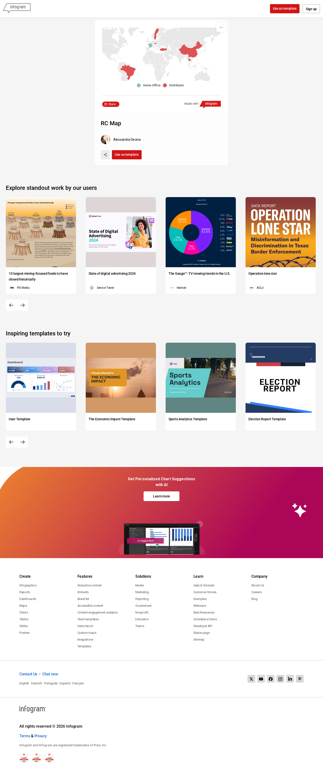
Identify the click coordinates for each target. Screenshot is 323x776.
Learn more (161, 496)
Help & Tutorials (203, 585)
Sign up (311, 9)
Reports (24, 592)
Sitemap (199, 639)
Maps (23, 605)
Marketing (142, 592)
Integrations (85, 639)
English (24, 683)
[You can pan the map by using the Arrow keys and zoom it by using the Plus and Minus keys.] (161, 54)
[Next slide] (22, 305)
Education (142, 619)
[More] (221, 27)
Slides (23, 626)
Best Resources (204, 612)
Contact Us (28, 674)
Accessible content (90, 605)
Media (139, 585)
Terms (24, 736)
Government (143, 605)
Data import (85, 626)
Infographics (27, 585)
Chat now (50, 674)
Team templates (88, 619)
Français (78, 683)
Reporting (141, 599)
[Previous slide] (11, 305)
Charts (23, 612)
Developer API (202, 626)
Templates (84, 646)
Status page (201, 633)
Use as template (285, 8)
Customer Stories (204, 592)
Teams (139, 626)
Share (112, 104)
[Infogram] (17, 8)
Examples (200, 599)
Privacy (40, 736)
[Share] (105, 154)
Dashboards (27, 599)
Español (65, 683)
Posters (24, 633)
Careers (256, 592)
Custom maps (86, 633)
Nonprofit (141, 612)
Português (51, 683)
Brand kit (83, 599)
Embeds (83, 592)
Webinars (199, 605)
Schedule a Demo (205, 619)
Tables (23, 619)
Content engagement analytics (97, 612)
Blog (254, 599)
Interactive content (89, 585)
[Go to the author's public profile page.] (121, 139)
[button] (193, 53)
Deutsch (36, 683)
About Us (257, 585)
